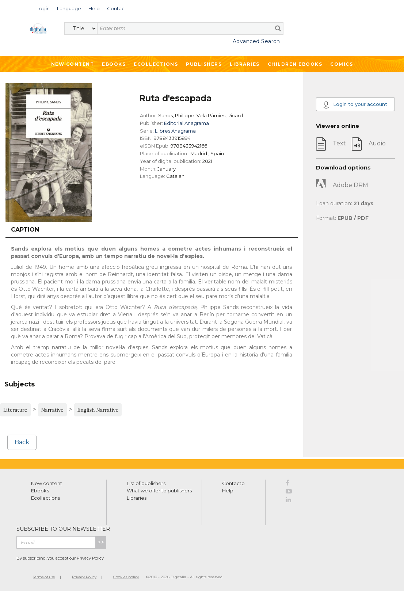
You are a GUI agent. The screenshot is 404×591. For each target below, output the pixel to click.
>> (101, 542)
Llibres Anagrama (175, 131)
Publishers (204, 64)
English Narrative (98, 410)
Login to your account (355, 104)
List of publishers (146, 483)
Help (227, 490)
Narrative (52, 410)
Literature (15, 410)
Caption (25, 229)
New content (46, 483)
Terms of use (44, 577)
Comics (341, 64)
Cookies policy (126, 577)
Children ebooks (295, 64)
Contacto (233, 483)
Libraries (245, 64)
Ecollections (156, 64)
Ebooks (114, 64)
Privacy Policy (90, 558)
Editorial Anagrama (186, 123)
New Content (72, 64)
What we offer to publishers (159, 490)
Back (22, 442)
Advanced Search (256, 41)
